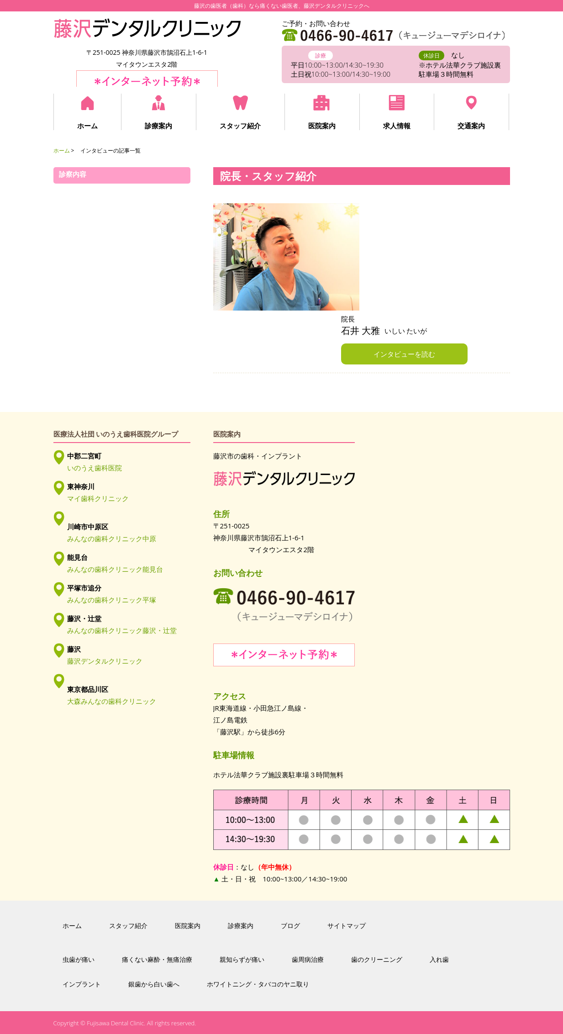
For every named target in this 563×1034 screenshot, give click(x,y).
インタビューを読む (404, 354)
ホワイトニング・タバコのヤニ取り (258, 984)
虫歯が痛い (79, 959)
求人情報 (395, 125)
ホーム (87, 125)
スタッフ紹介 (239, 125)
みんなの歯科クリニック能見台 (115, 569)
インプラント (82, 984)
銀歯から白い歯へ (153, 984)
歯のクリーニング (376, 959)
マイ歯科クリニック (98, 498)
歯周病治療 (308, 959)
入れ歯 (439, 959)
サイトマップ (346, 926)
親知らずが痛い (242, 959)
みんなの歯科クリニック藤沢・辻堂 (122, 630)
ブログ (290, 926)
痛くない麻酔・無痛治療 (157, 959)
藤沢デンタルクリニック (104, 660)
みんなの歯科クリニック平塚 (111, 599)
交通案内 (470, 125)
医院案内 (321, 125)
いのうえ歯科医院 (94, 467)
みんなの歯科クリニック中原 (111, 538)
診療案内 (158, 125)
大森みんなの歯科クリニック (111, 701)
